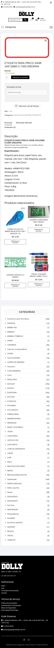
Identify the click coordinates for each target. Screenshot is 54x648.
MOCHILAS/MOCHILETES (17, 475)
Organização (12, 479)
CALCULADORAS (13, 358)
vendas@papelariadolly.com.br (24, 7)
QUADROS (11, 527)
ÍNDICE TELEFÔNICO (15, 427)
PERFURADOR (12, 510)
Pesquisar (25, 20)
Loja (2, 588)
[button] (46, 41)
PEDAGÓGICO (12, 497)
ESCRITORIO (26, 115)
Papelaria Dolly (11, 645)
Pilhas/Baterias (13, 514)
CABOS (10, 341)
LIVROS (10, 453)
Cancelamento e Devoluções (11, 605)
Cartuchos (11, 367)
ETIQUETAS (36, 115)
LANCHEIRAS (12, 436)
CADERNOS (11, 345)
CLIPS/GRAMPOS (13, 371)
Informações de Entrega (9, 610)
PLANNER (11, 518)
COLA (9, 375)
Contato (4, 593)
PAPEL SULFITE (13, 488)
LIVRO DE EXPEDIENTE (16, 449)
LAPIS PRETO (12, 445)
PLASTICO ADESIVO (15, 523)
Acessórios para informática (18, 319)
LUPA (9, 458)
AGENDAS (11, 323)
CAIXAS (10, 354)
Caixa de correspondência (17, 349)
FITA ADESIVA (12, 410)
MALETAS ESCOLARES (16, 466)
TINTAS (10, 536)
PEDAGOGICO (12, 501)
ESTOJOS (11, 397)
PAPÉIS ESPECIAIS (14, 484)
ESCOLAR (17, 115)
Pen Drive (10, 505)
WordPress (44, 645)
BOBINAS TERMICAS (15, 336)
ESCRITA (10, 388)
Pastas (9, 492)
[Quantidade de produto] (8, 77)
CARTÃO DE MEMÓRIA (15, 362)
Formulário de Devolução (10, 590)
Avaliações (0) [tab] (10, 127)
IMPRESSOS (11, 423)
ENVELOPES (12, 380)
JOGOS (10, 432)
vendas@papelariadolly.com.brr (13, 630)
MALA (9, 462)
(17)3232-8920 (6, 7)
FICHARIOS (11, 406)
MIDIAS (10, 471)
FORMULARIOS (13, 414)
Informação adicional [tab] (24, 123)
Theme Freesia (30, 645)
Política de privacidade (9, 603)
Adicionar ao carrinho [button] (15, 242)
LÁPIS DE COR (12, 440)
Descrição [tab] (8, 123)
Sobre (3, 586)
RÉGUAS (10, 531)
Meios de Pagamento (8, 608)
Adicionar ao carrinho (20, 77)
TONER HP (11, 540)
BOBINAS (10, 332)
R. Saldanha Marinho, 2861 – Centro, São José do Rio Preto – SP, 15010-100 (21, 3)
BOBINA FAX (12, 328)
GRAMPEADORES (14, 419)
